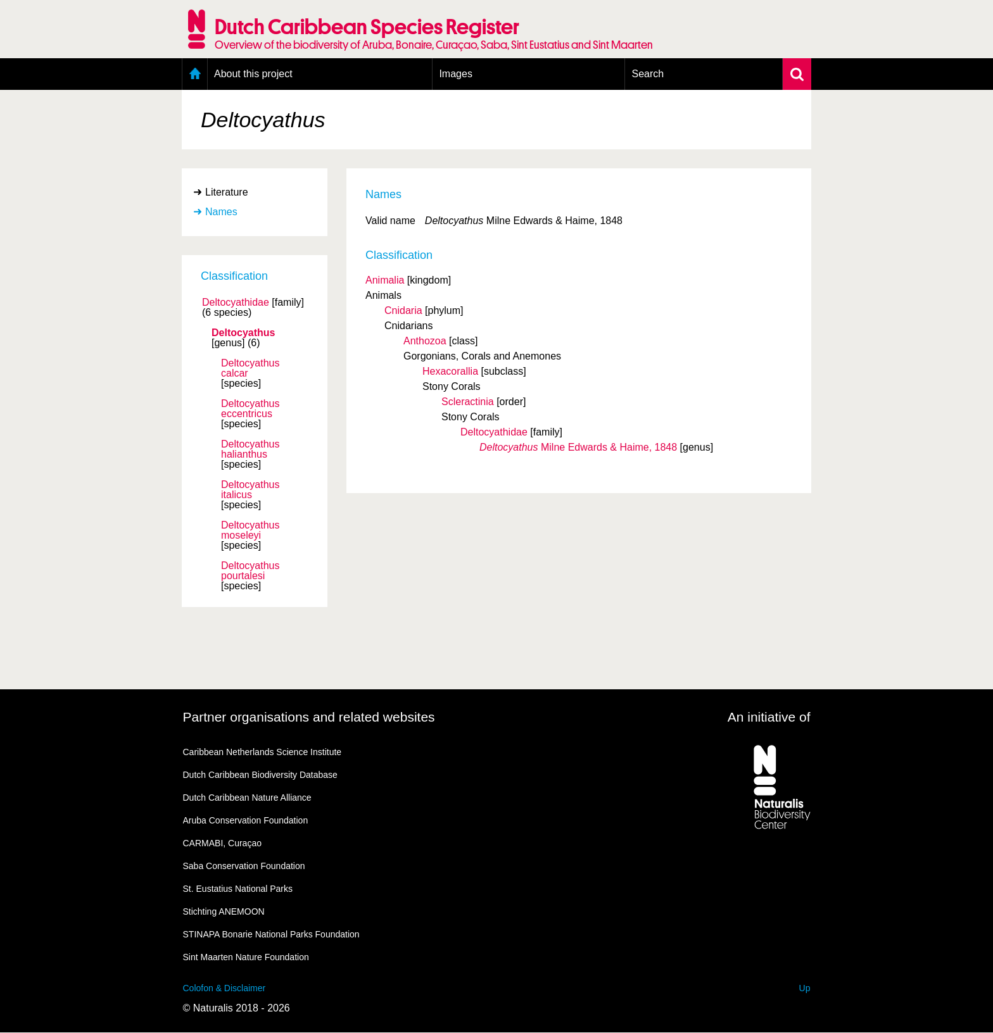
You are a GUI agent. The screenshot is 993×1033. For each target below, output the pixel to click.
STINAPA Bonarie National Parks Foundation (271, 934)
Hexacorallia (450, 371)
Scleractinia (467, 401)
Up (805, 988)
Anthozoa (424, 340)
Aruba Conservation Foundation (245, 820)
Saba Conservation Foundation (244, 866)
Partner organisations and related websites (309, 717)
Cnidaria (403, 310)
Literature (226, 192)
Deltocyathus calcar (250, 368)
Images (455, 73)
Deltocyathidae (235, 302)
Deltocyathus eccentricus (250, 409)
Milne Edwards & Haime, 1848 (578, 447)
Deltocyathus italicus (250, 490)
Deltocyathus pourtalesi (250, 571)
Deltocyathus (243, 333)
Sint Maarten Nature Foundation (246, 957)
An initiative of (769, 717)
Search (647, 73)
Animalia (384, 280)
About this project (253, 73)
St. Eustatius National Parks (238, 889)
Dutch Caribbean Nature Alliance (247, 797)
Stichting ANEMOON (224, 911)
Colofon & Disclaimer (224, 988)
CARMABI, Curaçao (222, 843)
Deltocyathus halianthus (250, 449)
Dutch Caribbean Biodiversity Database (260, 775)
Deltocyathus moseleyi (250, 530)
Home (194, 74)
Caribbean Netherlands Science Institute (262, 752)
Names (221, 211)
